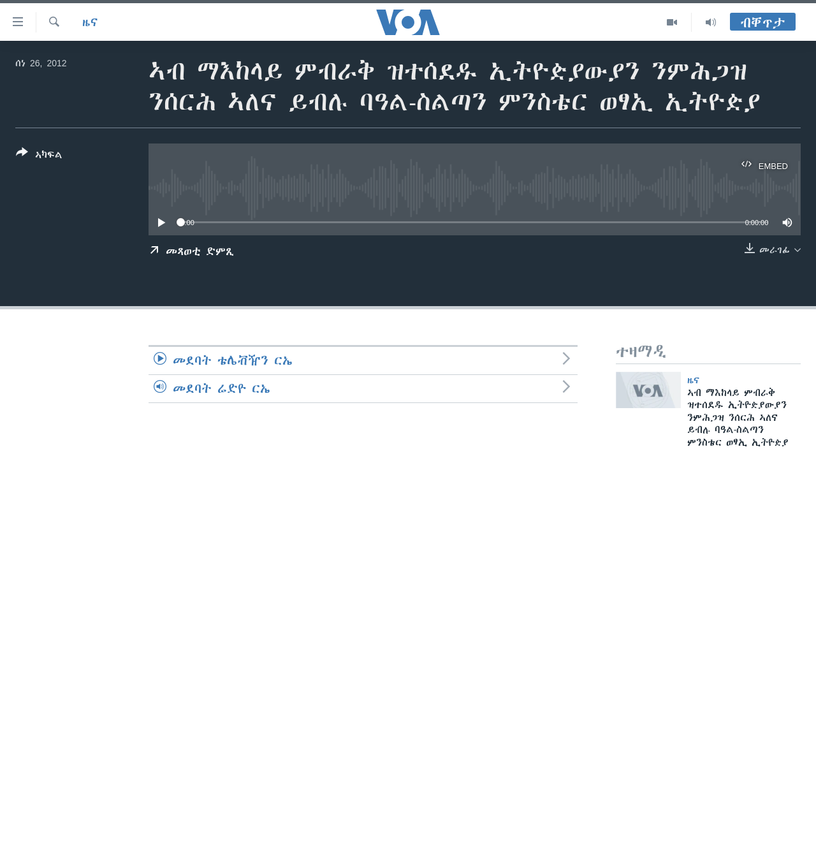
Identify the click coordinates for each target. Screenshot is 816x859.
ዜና (90, 22)
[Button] (39, 156)
